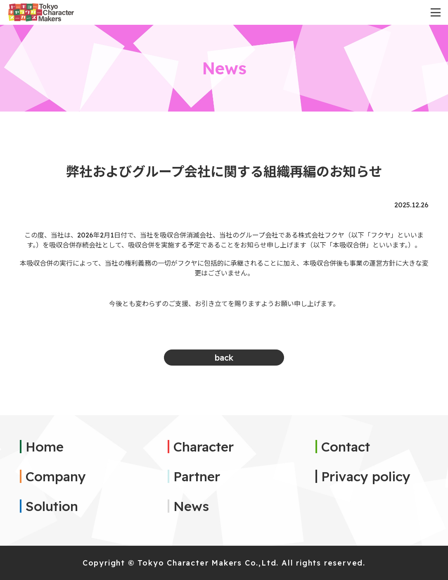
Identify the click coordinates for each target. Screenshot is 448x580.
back (224, 357)
